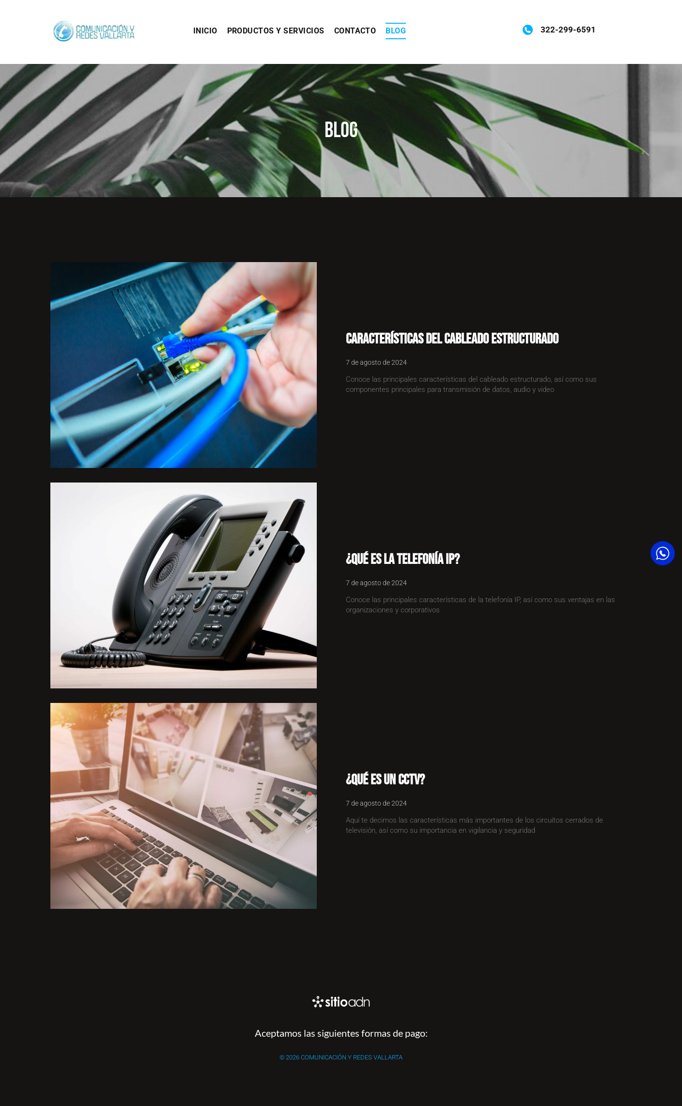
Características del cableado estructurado (452, 339)
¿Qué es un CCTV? (385, 780)
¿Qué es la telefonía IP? (403, 559)
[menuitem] (205, 31)
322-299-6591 (567, 29)
